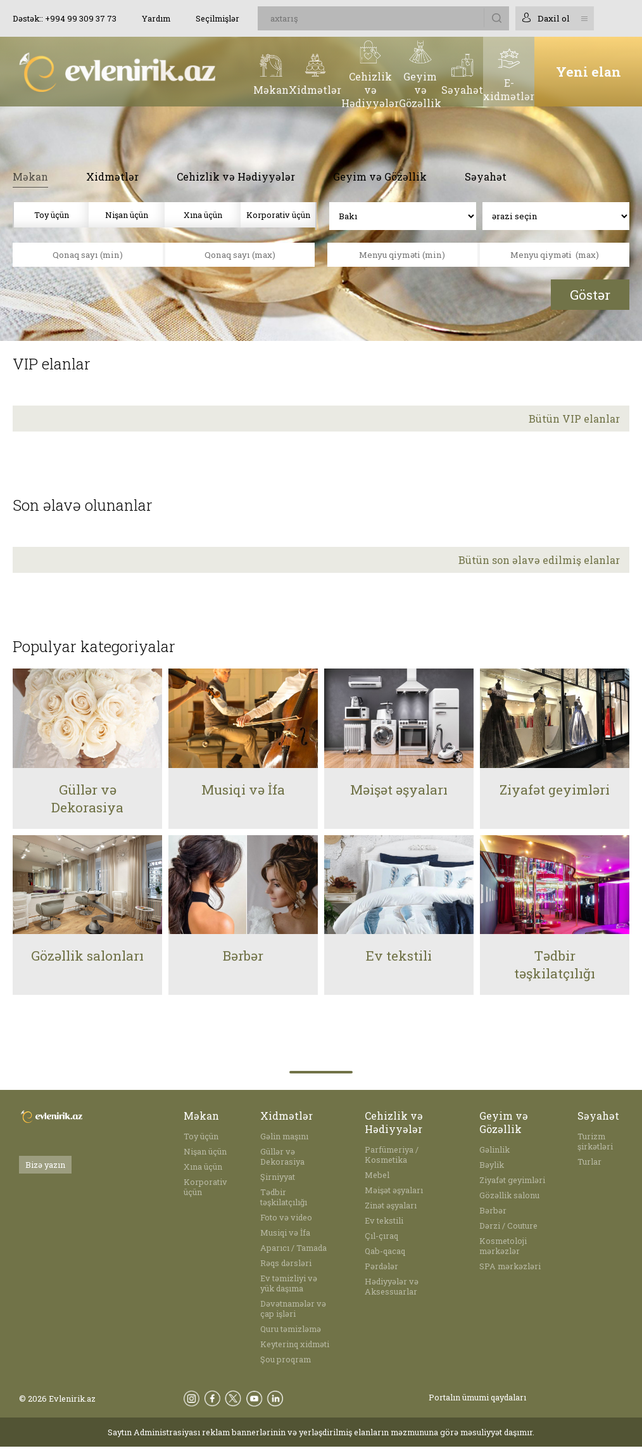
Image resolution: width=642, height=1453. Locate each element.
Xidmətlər (112, 176)
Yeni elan (588, 71)
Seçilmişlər (217, 18)
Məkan (30, 176)
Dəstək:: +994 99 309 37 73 (64, 18)
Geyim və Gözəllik (380, 176)
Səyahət (486, 176)
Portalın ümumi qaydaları (477, 1397)
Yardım (156, 18)
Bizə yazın (45, 1165)
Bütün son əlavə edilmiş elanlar (539, 559)
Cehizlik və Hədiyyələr (236, 176)
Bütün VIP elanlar (574, 418)
